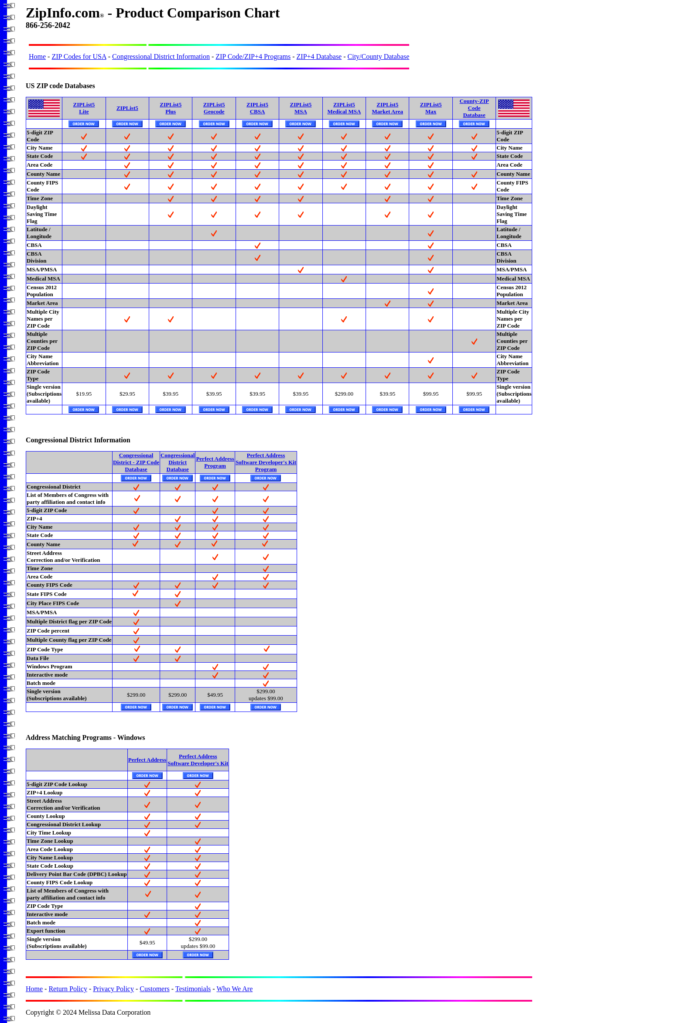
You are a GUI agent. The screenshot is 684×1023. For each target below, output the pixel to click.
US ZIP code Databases (60, 85)
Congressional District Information (161, 56)
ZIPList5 (127, 108)
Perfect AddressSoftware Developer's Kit (198, 759)
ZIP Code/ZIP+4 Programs (253, 56)
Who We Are (234, 988)
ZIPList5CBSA (257, 108)
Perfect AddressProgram (215, 462)
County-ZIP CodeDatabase (474, 108)
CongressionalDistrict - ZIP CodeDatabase (136, 462)
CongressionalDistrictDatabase (178, 462)
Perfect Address (147, 759)
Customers (154, 988)
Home (37, 56)
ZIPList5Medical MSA (344, 108)
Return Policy (67, 988)
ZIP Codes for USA (78, 56)
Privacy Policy (113, 988)
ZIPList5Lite (84, 108)
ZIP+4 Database (319, 56)
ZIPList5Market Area (387, 108)
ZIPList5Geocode (214, 108)
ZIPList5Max (431, 108)
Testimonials (193, 988)
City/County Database (379, 56)
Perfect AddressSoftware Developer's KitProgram (266, 462)
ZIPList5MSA (301, 108)
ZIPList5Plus (170, 108)
